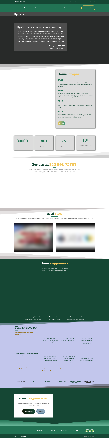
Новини (75, 8)
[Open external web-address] (26, 344)
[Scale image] (23, 182)
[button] (88, 7)
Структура (38, 8)
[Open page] (33, 284)
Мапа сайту (64, 430)
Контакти (75, 430)
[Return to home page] (17, 8)
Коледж (39, 430)
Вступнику (66, 8)
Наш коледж (27, 8)
